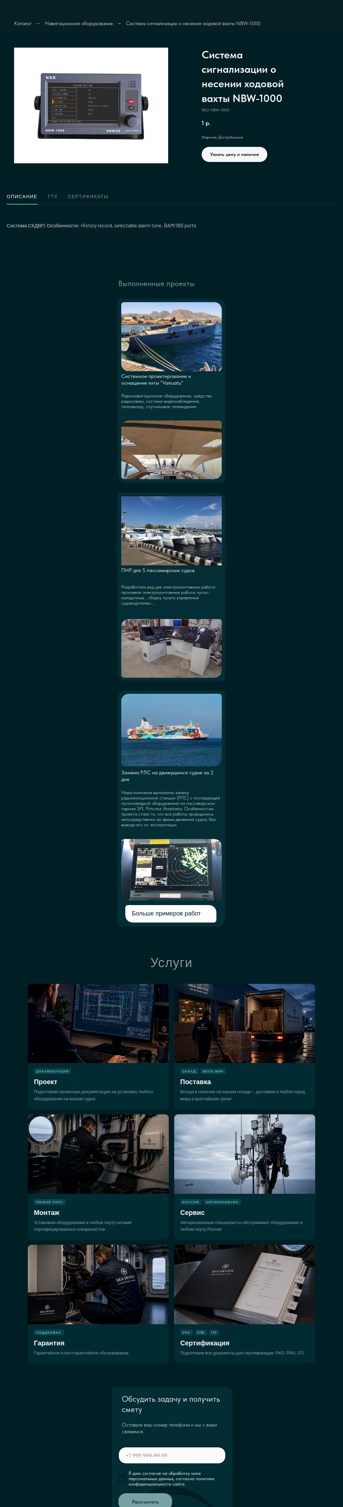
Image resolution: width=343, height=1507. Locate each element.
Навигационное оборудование (79, 23)
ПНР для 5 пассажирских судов (158, 570)
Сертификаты (88, 196)
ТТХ (53, 196)
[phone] (199, 1455)
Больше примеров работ (166, 913)
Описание (22, 196)
